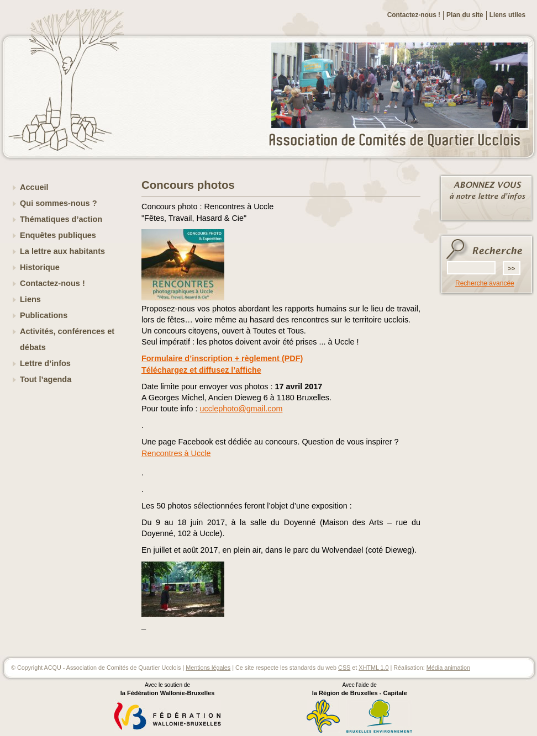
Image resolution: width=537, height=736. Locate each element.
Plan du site (464, 15)
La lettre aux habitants (62, 251)
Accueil (34, 187)
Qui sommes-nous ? (58, 203)
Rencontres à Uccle (176, 453)
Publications (43, 315)
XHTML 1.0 (373, 667)
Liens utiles (507, 15)
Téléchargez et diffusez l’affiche (201, 370)
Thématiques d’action (61, 219)
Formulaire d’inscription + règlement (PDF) (222, 358)
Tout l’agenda (45, 379)
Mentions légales (208, 667)
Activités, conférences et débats (67, 339)
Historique (40, 267)
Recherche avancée (484, 283)
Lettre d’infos (45, 363)
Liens (30, 299)
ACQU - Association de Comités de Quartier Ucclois (401, 140)
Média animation (448, 667)
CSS (344, 667)
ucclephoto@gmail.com (241, 408)
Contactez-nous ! (413, 15)
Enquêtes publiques (58, 235)
